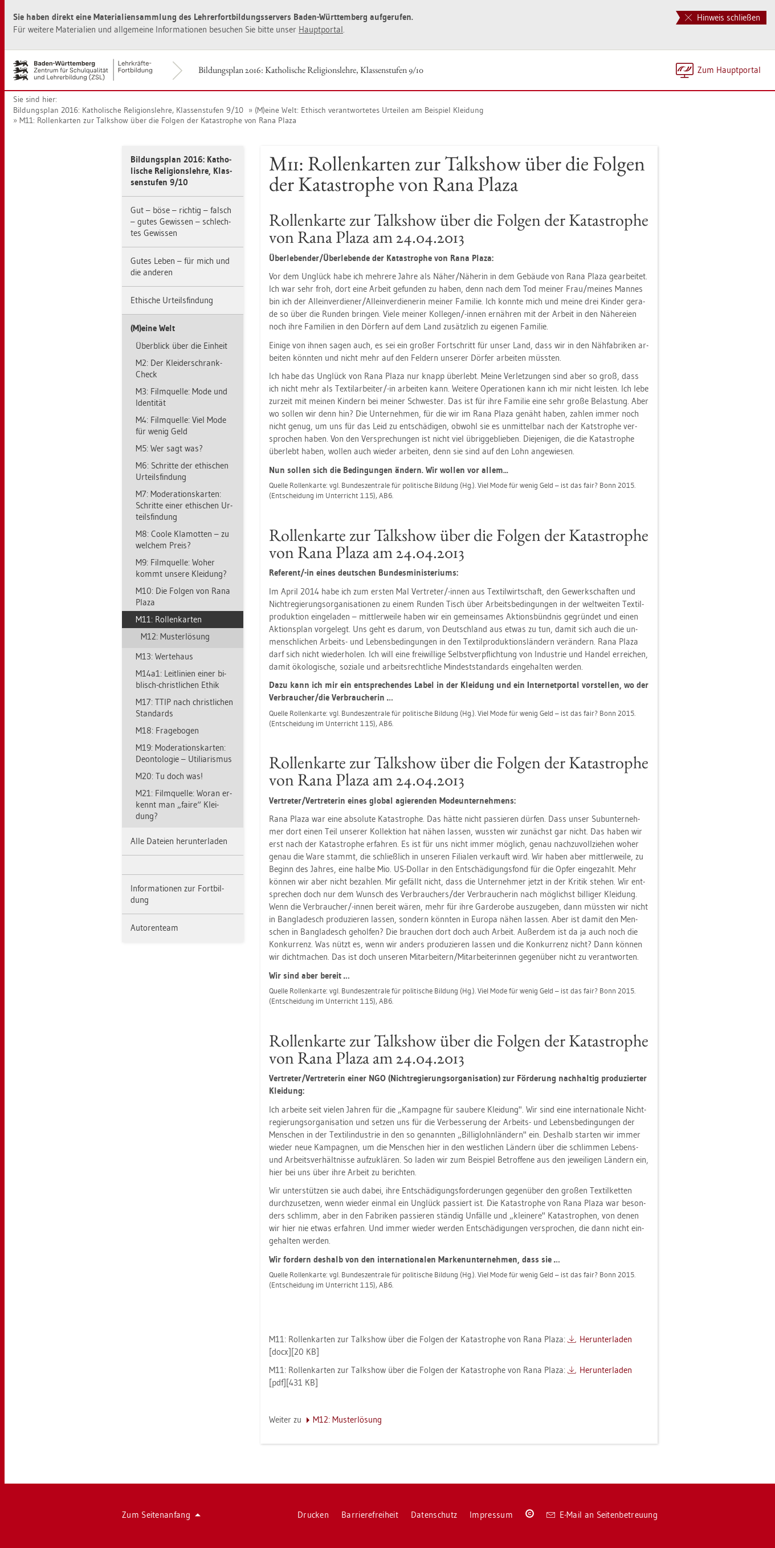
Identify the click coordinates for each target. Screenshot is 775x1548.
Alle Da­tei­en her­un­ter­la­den (178, 841)
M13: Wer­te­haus (164, 656)
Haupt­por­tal (321, 29)
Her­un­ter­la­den (606, 1339)
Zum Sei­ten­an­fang (161, 1514)
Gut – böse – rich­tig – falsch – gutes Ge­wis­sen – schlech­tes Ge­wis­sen (180, 221)
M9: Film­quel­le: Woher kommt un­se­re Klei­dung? (181, 568)
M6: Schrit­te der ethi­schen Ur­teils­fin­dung (182, 471)
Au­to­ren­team (154, 927)
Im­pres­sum (491, 1514)
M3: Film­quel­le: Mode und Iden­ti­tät (181, 397)
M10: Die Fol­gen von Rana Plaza (183, 596)
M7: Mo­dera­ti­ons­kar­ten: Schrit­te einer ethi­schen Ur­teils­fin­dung (184, 505)
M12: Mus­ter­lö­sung (175, 636)
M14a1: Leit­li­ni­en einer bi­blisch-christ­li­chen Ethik (181, 679)
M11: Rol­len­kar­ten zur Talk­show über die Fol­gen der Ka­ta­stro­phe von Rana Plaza (157, 120)
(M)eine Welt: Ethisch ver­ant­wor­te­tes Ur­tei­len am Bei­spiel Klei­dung (369, 110)
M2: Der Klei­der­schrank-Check (179, 368)
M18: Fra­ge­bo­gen (167, 730)
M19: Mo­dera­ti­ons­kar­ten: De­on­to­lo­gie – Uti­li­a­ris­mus (184, 753)
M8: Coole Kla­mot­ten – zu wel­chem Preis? (182, 539)
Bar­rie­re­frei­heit (369, 1514)
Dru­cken (313, 1514)
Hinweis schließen (722, 17)
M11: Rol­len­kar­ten (169, 619)
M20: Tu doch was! (169, 776)
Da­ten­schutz (434, 1514)
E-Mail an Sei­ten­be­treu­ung (602, 1514)
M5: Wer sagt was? (169, 448)
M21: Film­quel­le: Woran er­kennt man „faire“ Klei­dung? (184, 804)
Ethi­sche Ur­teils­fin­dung (171, 300)
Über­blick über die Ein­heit (181, 345)
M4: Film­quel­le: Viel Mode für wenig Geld (181, 425)
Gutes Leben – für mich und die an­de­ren (180, 266)
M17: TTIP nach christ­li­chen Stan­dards (184, 707)
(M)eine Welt (152, 328)
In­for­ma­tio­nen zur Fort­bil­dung (177, 894)
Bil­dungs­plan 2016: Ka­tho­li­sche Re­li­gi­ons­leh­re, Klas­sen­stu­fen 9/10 (310, 70)
